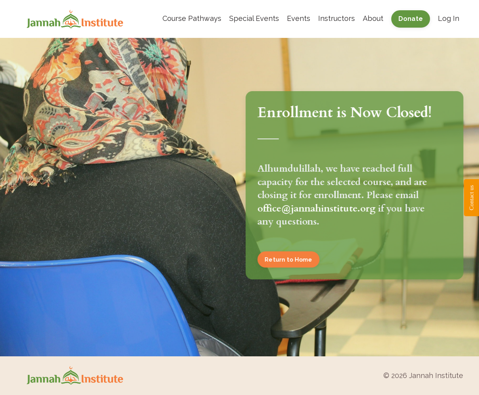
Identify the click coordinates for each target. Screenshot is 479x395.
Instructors (336, 18)
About (373, 18)
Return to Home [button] (289, 259)
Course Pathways (191, 18)
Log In (448, 18)
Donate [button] (410, 18)
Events (298, 18)
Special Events (254, 18)
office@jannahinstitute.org (317, 208)
